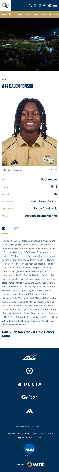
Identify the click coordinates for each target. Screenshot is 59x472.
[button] (30, 5)
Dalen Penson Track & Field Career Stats (28, 334)
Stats (35, 14)
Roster (27, 14)
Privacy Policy (24, 433)
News (43, 14)
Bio (3, 229)
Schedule (18, 14)
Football (6, 14)
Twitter (51, 170)
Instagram (56, 170)
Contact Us (11, 433)
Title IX (50, 433)
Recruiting (53, 14)
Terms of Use (39, 433)
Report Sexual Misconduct (29, 437)
